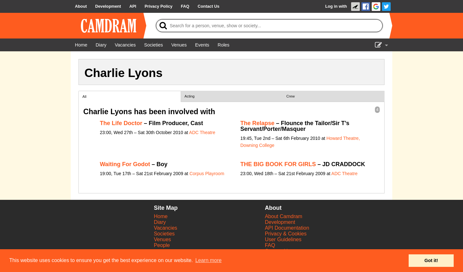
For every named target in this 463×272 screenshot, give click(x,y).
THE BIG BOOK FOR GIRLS (278, 164)
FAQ (270, 245)
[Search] (269, 26)
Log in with (336, 6)
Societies (164, 233)
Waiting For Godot (125, 164)
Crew (290, 96)
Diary (160, 222)
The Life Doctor (121, 123)
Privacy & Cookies (286, 233)
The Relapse (258, 123)
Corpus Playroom (206, 173)
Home (161, 216)
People (162, 245)
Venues (162, 239)
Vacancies (165, 228)
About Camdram (284, 216)
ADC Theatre (202, 132)
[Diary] (101, 44)
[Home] (81, 44)
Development (280, 222)
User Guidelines (283, 239)
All (84, 96)
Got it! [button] (431, 260)
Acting (190, 96)
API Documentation (287, 228)
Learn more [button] (208, 260)
